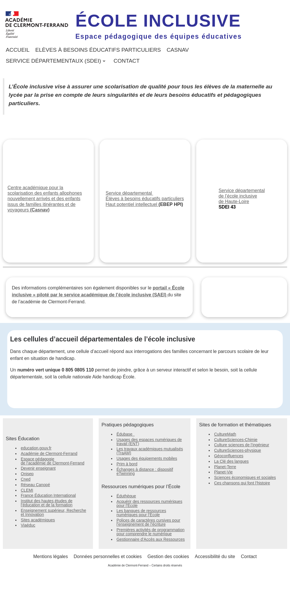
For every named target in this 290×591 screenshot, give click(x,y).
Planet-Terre (225, 466)
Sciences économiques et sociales (245, 477)
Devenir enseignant (38, 468)
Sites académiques (38, 520)
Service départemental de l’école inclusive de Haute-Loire (241, 196)
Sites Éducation (23, 438)
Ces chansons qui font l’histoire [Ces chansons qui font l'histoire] (242, 483)
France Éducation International (48, 495)
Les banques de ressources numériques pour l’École (141, 512)
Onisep (27, 473)
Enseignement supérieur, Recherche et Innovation (53, 512)
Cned (25, 479)
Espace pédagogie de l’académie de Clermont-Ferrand (52, 461)
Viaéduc (28, 525)
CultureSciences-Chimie (235, 439)
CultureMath (225, 434)
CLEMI (27, 490)
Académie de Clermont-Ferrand (49, 453)
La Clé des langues (231, 461)
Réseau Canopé (35, 484)
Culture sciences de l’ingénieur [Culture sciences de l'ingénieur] (241, 445)
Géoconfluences (228, 456)
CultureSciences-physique (237, 450)
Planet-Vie (223, 472)
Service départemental (129, 193)
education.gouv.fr (36, 448)
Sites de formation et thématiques (235, 425)
